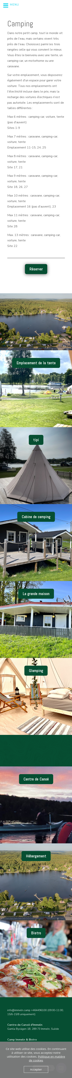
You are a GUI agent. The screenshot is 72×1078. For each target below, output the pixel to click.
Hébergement (36, 856)
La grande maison (36, 593)
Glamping (36, 670)
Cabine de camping (36, 516)
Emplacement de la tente (36, 362)
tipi (36, 439)
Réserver (36, 269)
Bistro (36, 932)
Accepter (36, 1069)
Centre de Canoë (36, 779)
